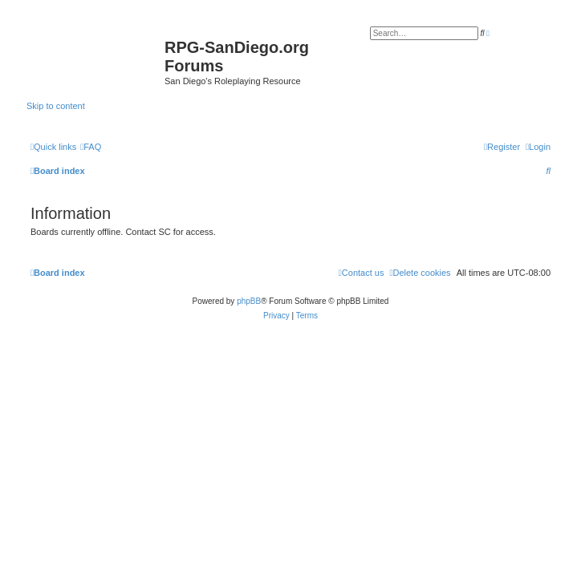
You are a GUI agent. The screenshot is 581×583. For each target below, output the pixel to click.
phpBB (249, 301)
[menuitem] (90, 147)
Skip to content (55, 106)
